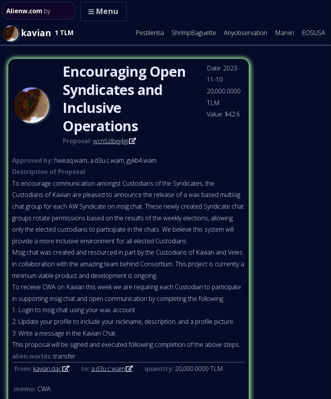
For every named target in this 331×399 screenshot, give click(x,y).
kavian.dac (47, 368)
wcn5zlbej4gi (110, 141)
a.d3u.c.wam (108, 368)
